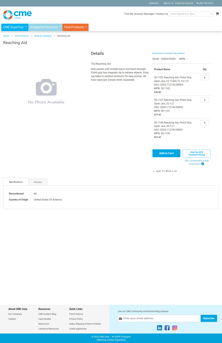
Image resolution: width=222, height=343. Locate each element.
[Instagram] (174, 328)
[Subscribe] (209, 318)
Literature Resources (48, 328)
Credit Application (78, 328)
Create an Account (184, 3)
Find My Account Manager (139, 13)
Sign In (167, 3)
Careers (12, 319)
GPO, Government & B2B (197, 162)
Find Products (22, 36)
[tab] (15, 182)
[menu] (111, 27)
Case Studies (44, 319)
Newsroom (43, 324)
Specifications (16, 182)
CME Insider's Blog (47, 314)
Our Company (15, 314)
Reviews (38, 182)
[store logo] (17, 15)
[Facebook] (167, 328)
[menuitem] (14, 27)
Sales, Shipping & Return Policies (85, 324)
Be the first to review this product (168, 53)
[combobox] (191, 13)
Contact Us (162, 13)
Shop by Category (43, 36)
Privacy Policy (76, 319)
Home (6, 36)
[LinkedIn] (159, 328)
